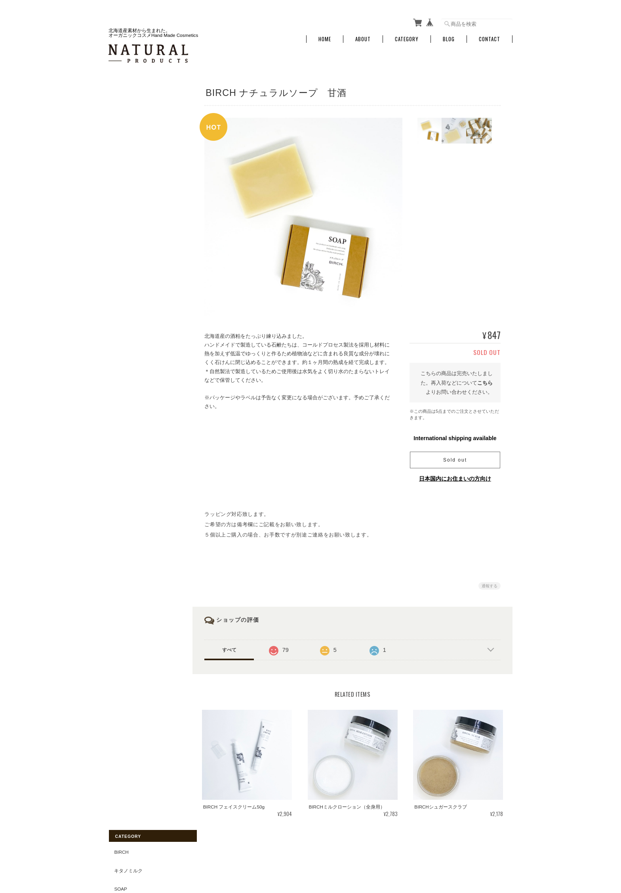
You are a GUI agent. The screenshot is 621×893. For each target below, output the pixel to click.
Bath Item (126, 149)
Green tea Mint (133, 315)
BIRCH (121, 94)
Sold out (455, 457)
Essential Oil (131, 297)
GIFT (119, 278)
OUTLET (123, 260)
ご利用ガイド (128, 379)
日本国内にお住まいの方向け (455, 476)
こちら (485, 380)
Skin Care (126, 223)
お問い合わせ (128, 416)
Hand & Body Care (137, 186)
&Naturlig (127, 334)
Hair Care (126, 204)
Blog (449, 36)
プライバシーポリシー (425, 853)
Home (324, 36)
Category (407, 36)
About (363, 36)
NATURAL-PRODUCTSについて (358, 853)
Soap (120, 131)
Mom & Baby (128, 168)
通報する (489, 583)
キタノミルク (128, 112)
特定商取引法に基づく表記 (142, 397)
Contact (489, 36)
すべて (232, 647)
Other (122, 241)
